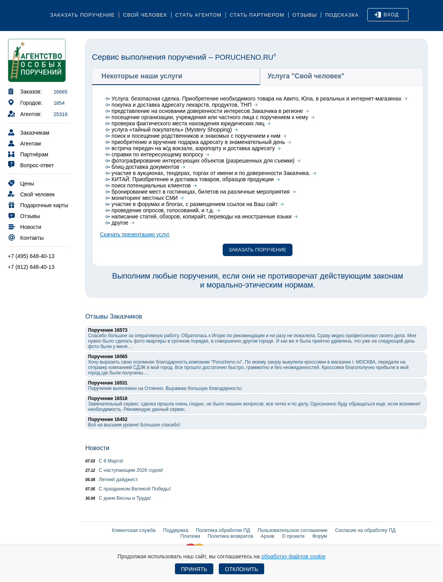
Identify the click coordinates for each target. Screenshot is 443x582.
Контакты (25, 237)
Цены (21, 183)
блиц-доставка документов (145, 167)
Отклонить (241, 569)
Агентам (24, 143)
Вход (387, 14)
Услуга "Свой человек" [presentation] (306, 76)
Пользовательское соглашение (292, 530)
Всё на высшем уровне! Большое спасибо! (134, 422)
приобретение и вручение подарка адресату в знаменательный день (198, 142)
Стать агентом (198, 15)
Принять (194, 569)
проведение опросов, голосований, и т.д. (163, 210)
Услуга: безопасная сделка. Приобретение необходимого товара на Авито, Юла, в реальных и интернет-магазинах (256, 98)
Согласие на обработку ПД (365, 530)
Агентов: (25, 113)
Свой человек (145, 15)
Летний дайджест (111, 479)
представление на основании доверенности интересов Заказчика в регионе (207, 111)
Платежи (190, 536)
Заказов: (25, 91)
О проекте (293, 536)
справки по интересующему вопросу (157, 154)
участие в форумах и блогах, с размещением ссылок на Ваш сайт (195, 204)
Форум (319, 536)
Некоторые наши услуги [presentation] (142, 76)
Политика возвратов (230, 536)
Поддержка (175, 530)
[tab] (176, 76)
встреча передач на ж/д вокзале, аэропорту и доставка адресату (193, 148)
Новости (24, 226)
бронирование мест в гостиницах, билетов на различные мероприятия (201, 192)
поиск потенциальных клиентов (151, 185)
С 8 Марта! (104, 461)
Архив (267, 536)
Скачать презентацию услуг (135, 234)
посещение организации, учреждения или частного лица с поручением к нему (210, 117)
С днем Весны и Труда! (118, 498)
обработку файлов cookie (293, 556)
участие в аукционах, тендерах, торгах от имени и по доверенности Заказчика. (211, 173)
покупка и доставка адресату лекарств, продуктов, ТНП (182, 105)
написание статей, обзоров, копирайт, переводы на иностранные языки (202, 216)
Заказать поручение (82, 15)
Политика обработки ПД (223, 530)
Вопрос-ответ (31, 164)
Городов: (25, 102)
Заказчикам (28, 132)
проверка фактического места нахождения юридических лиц (188, 123)
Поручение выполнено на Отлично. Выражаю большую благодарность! (165, 385)
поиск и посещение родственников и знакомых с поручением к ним (196, 136)
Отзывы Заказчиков (113, 316)
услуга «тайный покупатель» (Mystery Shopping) (172, 129)
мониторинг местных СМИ (145, 198)
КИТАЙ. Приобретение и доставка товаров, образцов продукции (193, 179)
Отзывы (304, 15)
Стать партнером (257, 15)
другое (120, 223)
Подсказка (342, 15)
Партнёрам (28, 154)
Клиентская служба (133, 530)
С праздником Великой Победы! (128, 489)
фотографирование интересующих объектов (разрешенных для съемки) (203, 161)
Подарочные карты (38, 204)
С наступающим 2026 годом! (124, 470)
